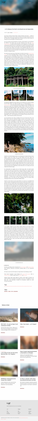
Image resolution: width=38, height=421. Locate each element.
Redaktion (11, 32)
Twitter (29, 412)
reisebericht (25, 286)
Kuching (13, 286)
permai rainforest (19, 286)
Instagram (28, 274)
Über (7, 411)
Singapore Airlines (31, 267)
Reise (23, 286)
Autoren (8, 412)
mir (29, 35)
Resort (28, 286)
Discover (29, 2)
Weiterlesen (3, 332)
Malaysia (15, 286)
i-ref (3, 2)
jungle (11, 286)
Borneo (5, 286)
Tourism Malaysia (23, 267)
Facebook (23, 274)
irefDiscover (8, 286)
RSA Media (8, 413)
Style (26, 2)
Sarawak (30, 286)
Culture (33, 2)
